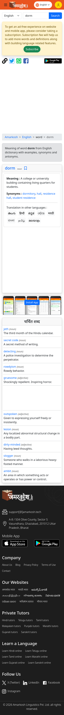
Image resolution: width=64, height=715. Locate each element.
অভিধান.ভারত (26, 601)
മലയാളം (34, 220)
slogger (8, 456)
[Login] (58, 4)
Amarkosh (11, 137)
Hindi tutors (8, 620)
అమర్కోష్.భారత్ (39, 589)
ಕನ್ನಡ (31, 213)
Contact (6, 571)
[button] (6, 305)
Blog (18, 565)
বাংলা (11, 220)
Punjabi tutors (31, 626)
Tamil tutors (42, 620)
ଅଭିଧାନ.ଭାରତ (9, 601)
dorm (10, 168)
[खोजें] (36, 15)
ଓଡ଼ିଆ (41, 213)
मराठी (51, 213)
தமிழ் (21, 220)
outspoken (10, 414)
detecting (10, 351)
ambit (7, 471)
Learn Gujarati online (13, 662)
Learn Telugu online (36, 651)
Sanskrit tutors (29, 632)
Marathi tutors (50, 626)
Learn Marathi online (36, 656)
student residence (24, 198)
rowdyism (10, 367)
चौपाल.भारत (42, 601)
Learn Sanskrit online (39, 662)
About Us (7, 565)
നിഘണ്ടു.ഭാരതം (33, 595)
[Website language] (43, 4)
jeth (6, 329)
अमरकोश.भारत (8, 589)
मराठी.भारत (23, 589)
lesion (7, 429)
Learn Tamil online (12, 656)
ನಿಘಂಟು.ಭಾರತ (52, 595)
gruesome (10, 378)
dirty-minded (12, 444)
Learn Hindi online (12, 651)
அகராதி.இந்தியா (11, 595)
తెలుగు (12, 213)
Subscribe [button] (32, 49)
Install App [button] (32, 302)
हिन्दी (21, 213)
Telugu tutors (25, 620)
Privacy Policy (31, 565)
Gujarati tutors (10, 632)
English (26, 137)
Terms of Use (48, 565)
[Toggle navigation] (5, 5)
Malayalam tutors (11, 626)
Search (55, 16)
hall (39, 194)
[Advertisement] (32, 98)
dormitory (29, 194)
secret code (11, 340)
